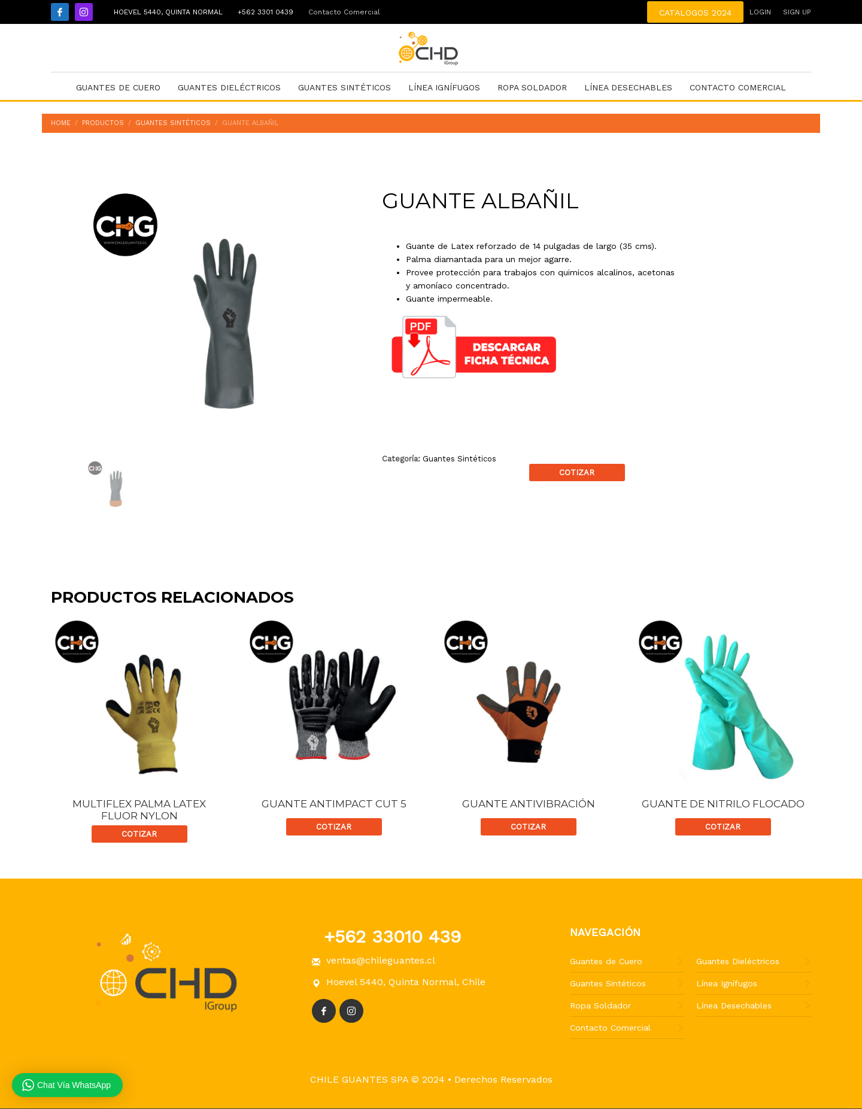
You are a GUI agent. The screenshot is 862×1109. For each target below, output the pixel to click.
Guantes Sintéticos (459, 458)
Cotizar (576, 472)
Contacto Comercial (344, 12)
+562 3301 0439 (264, 12)
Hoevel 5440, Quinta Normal (167, 12)
